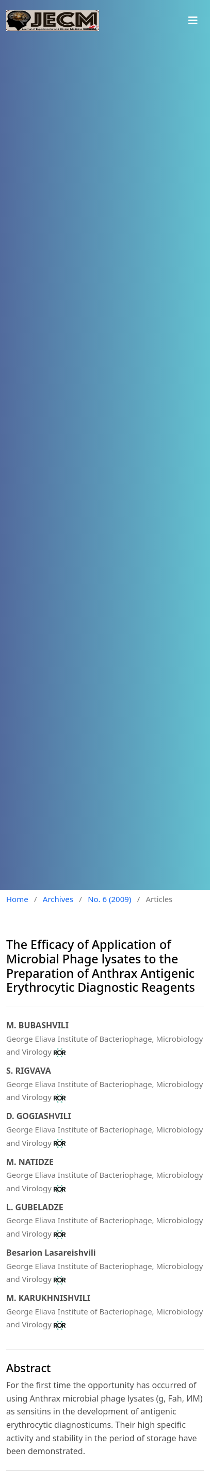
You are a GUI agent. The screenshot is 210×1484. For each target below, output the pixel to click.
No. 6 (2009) (109, 899)
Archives (58, 899)
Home (17, 899)
